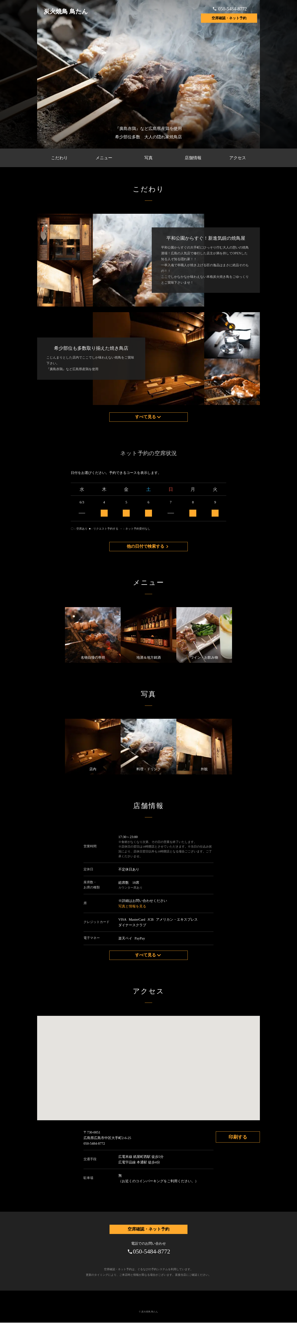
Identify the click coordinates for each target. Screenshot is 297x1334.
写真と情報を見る (132, 914)
